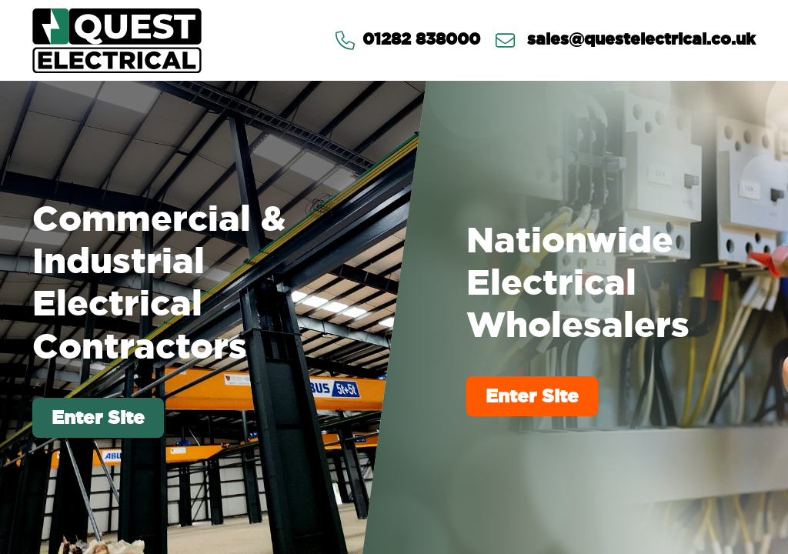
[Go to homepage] (117, 40)
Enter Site (98, 417)
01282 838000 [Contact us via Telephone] (408, 40)
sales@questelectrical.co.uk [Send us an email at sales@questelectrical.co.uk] (626, 40)
